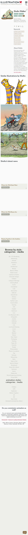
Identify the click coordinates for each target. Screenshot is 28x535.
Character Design (14, 276)
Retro (14, 359)
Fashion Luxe (14, 301)
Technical (14, 369)
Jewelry (14, 319)
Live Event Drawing (14, 327)
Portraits (14, 355)
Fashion (14, 299)
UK (23, 424)
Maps (14, 331)
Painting (14, 341)
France (11, 422)
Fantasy (14, 297)
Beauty (14, 268)
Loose (14, 329)
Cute (14, 288)
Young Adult (14, 377)
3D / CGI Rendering (14, 256)
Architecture (14, 266)
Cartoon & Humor (14, 274)
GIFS (14, 389)
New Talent (14, 337)
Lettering (14, 321)
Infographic (14, 317)
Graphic (14, 309)
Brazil (20, 422)
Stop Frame (14, 399)
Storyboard (14, 365)
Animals (14, 260)
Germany (16, 422)
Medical (14, 333)
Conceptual (14, 286)
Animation (14, 262)
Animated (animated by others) (14, 401)
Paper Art (14, 343)
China (10, 424)
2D (14, 395)
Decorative (14, 291)
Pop (14, 353)
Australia (15, 424)
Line (14, 325)
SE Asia (20, 424)
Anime (14, 264)
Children (14, 278)
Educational (14, 295)
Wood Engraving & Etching (14, 375)
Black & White (14, 270)
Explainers (14, 391)
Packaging (14, 339)
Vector (14, 371)
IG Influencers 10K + (14, 315)
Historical (14, 311)
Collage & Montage (14, 280)
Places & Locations (14, 351)
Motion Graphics (14, 393)
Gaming (14, 305)
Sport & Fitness (14, 363)
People (14, 347)
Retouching (14, 357)
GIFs (14, 307)
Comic (14, 284)
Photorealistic (14, 349)
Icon (14, 313)
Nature (14, 335)
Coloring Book (14, 282)
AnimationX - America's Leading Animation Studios (14, 419)
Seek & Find (14, 361)
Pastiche (14, 345)
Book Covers (14, 272)
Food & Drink (14, 303)
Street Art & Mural (14, 367)
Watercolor (14, 373)
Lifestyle (14, 323)
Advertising (14, 258)
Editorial (14, 293)
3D (14, 397)
